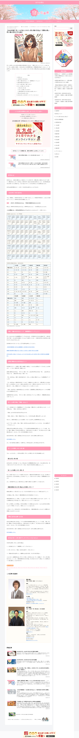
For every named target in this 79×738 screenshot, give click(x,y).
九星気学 (25, 567)
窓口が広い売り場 (22, 87)
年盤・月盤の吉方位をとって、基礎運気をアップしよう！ (29, 80)
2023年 (57, 487)
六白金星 (57, 139)
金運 (29, 567)
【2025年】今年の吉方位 (23, 79)
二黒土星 (57, 128)
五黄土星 (57, 136)
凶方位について (58, 113)
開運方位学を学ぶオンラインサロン (32, 640)
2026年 (57, 478)
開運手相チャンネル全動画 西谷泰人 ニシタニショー (35, 603)
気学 (42, 567)
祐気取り (38, 567)
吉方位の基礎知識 (10, 565)
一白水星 (57, 125)
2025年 (57, 481)
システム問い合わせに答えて (61, 116)
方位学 (45, 567)
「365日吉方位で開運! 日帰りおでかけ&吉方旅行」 (34, 600)
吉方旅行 (33, 567)
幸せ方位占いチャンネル (30, 637)
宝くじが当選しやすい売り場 (23, 86)
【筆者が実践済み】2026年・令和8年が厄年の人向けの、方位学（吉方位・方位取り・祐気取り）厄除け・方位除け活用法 (63, 88)
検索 (55, 26)
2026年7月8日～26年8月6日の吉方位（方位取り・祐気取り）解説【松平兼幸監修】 (63, 95)
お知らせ (57, 154)
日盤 (12, 567)
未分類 (56, 156)
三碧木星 (57, 131)
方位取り (16, 567)
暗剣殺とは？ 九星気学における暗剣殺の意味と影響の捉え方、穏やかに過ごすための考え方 (63, 75)
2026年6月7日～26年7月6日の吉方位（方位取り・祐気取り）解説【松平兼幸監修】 (63, 101)
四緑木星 (57, 133)
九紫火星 (57, 148)
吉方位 (8, 567)
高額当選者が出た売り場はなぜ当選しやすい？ (28, 91)
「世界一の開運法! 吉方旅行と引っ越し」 (32, 599)
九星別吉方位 (58, 122)
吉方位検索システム (11, 439)
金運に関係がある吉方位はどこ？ (24, 82)
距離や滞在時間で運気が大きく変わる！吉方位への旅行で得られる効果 (22, 350)
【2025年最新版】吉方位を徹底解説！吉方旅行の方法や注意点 (21, 347)
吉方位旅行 (21, 567)
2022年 (57, 490)
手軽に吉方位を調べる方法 (23, 93)
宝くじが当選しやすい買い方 (24, 89)
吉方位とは (20, 77)
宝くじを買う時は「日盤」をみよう (25, 84)
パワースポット (58, 151)
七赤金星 (57, 142)
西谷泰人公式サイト (29, 593)
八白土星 (57, 145)
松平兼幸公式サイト (29, 631)
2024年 (57, 484)
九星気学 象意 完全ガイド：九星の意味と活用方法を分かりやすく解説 (63, 81)
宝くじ (8, 569)
